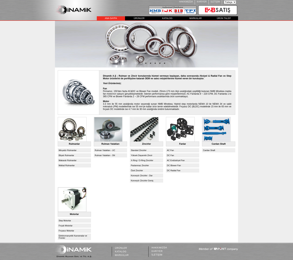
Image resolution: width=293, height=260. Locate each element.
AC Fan (170, 150)
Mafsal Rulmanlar (67, 165)
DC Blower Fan (174, 165)
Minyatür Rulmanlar (67, 150)
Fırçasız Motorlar (66, 231)
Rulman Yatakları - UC (105, 150)
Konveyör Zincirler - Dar (141, 175)
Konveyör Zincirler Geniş (142, 180)
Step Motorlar (65, 220)
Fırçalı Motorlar (66, 225)
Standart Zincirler (138, 150)
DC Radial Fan (173, 170)
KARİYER (202, 1)
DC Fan (170, 155)
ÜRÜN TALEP (224, 18)
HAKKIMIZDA (186, 1)
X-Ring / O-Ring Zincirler (142, 160)
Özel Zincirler (137, 170)
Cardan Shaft (209, 150)
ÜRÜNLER (139, 18)
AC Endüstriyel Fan (176, 160)
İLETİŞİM (215, 1)
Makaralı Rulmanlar (67, 160)
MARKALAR (195, 18)
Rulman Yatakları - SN (105, 155)
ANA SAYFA (111, 18)
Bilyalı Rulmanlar (66, 155)
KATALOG (167, 18)
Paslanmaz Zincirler (140, 165)
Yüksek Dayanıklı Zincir (141, 155)
